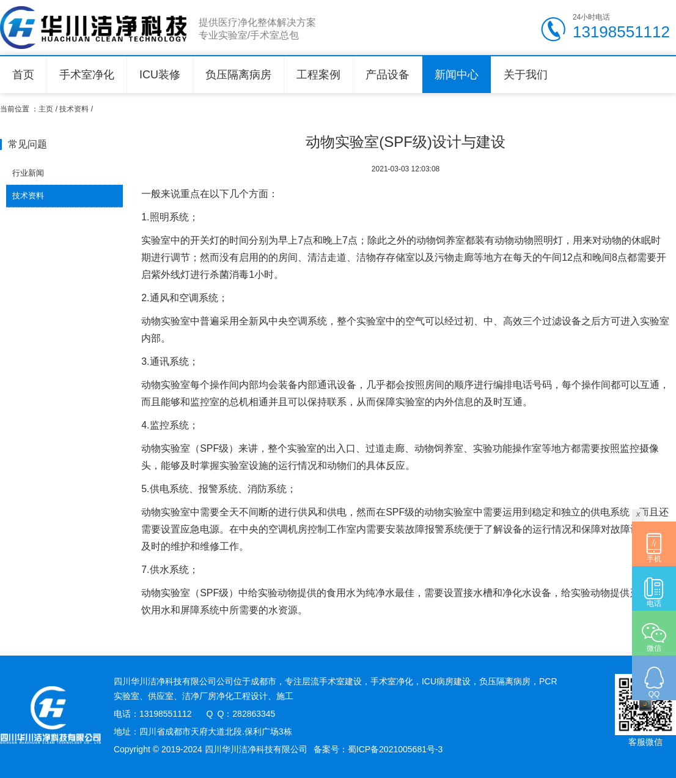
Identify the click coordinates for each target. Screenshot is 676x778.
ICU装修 (159, 75)
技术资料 (74, 109)
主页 (46, 109)
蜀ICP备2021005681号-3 (395, 749)
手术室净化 (86, 75)
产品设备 (388, 75)
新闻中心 (457, 75)
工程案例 (318, 75)
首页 (23, 75)
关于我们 (526, 75)
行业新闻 (28, 173)
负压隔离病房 (238, 75)
